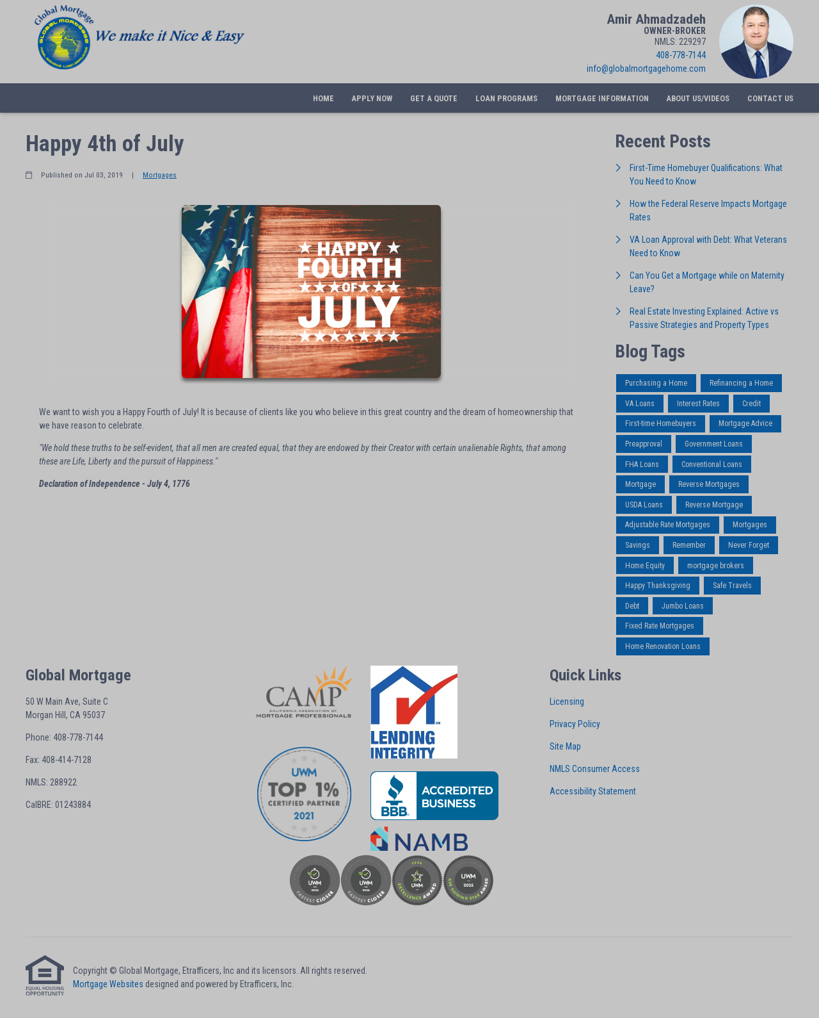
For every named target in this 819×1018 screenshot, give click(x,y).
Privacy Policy (575, 724)
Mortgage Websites (108, 984)
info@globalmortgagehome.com (646, 68)
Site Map (565, 746)
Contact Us (770, 98)
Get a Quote (433, 98)
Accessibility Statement (593, 791)
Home (323, 98)
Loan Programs (506, 98)
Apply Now (371, 98)
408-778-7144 (681, 55)
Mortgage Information (602, 98)
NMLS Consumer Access (595, 769)
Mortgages (160, 174)
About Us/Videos (697, 98)
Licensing (567, 701)
